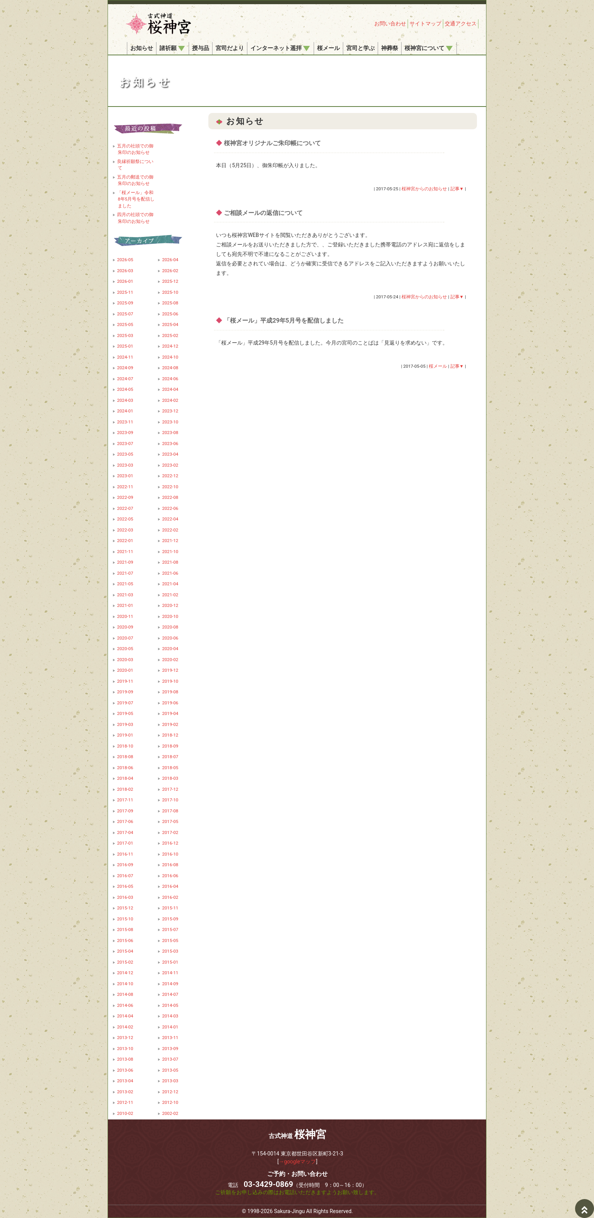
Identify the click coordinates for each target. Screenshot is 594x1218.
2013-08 (125, 1059)
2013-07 (170, 1059)
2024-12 (170, 346)
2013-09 (170, 1048)
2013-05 (170, 1070)
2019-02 (170, 724)
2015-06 (125, 940)
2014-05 (170, 1005)
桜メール (328, 48)
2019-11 (125, 681)
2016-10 (170, 854)
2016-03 (125, 897)
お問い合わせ (390, 23)
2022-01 (125, 540)
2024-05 (125, 389)
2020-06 (170, 638)
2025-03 (125, 335)
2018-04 (125, 778)
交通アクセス (461, 23)
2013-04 (125, 1080)
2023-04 (170, 454)
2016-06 (170, 875)
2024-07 (125, 378)
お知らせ (141, 48)
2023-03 (125, 465)
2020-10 (170, 616)
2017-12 (170, 789)
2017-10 (170, 800)
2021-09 (125, 562)
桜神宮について (429, 48)
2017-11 (125, 800)
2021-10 (170, 551)
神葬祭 (389, 48)
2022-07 (125, 508)
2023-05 (125, 454)
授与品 (200, 48)
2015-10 (125, 919)
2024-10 (170, 357)
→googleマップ (297, 1161)
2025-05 (125, 324)
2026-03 (125, 270)
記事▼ (457, 188)
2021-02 (170, 594)
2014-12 (125, 972)
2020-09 (125, 627)
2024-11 (125, 357)
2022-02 (170, 530)
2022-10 (170, 486)
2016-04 (170, 886)
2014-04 (125, 1016)
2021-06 (170, 573)
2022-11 (125, 486)
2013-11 (170, 1037)
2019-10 (170, 681)
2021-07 (125, 573)
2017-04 (125, 832)
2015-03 (170, 951)
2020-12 (170, 605)
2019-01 (125, 735)
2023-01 (125, 475)
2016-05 (125, 886)
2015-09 (170, 919)
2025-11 (125, 292)
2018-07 (170, 756)
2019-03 (125, 724)
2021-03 (125, 594)
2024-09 (125, 367)
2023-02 (170, 465)
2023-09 (125, 432)
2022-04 (170, 519)
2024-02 (170, 400)
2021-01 (125, 605)
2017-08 (170, 811)
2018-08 (125, 756)
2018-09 (170, 746)
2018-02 (125, 789)
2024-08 (170, 367)
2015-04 (125, 951)
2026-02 (170, 270)
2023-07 (125, 443)
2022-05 (125, 519)
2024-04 (170, 389)
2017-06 (125, 821)
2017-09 (125, 811)
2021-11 (125, 551)
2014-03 (170, 1016)
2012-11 (125, 1102)
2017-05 (170, 821)
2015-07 (170, 929)
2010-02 (125, 1113)
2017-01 (125, 843)
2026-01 (125, 281)
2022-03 (125, 530)
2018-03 (170, 778)
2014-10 (125, 983)
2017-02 (170, 832)
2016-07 (125, 875)
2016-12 (170, 843)
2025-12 (170, 281)
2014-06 (125, 1005)
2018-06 (125, 767)
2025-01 (125, 346)
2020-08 (170, 627)
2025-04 (170, 324)
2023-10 (170, 422)
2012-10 (170, 1102)
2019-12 (170, 670)
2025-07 (125, 314)
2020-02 (170, 659)
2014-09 (170, 983)
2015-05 (170, 940)
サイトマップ (425, 23)
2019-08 (170, 691)
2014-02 (125, 1027)
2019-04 (170, 713)
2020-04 (170, 648)
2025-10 (170, 292)
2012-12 (170, 1091)
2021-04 (170, 583)
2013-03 (170, 1080)
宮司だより (230, 48)
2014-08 (125, 994)
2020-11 (125, 616)
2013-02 (125, 1091)
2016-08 (170, 864)
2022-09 (125, 497)
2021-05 (125, 583)
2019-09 (125, 691)
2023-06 (170, 443)
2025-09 (125, 303)
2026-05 (125, 259)
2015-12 (125, 908)
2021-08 (170, 562)
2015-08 (125, 929)
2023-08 (170, 432)
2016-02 (170, 897)
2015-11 (170, 908)
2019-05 (125, 713)
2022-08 (170, 497)
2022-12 (170, 475)
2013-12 (125, 1037)
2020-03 (125, 659)
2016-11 (125, 854)
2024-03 (125, 400)
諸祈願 (172, 48)
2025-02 (170, 335)
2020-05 (125, 648)
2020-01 (125, 670)
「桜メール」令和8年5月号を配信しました (136, 199)
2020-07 (125, 638)
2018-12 (170, 735)
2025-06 (170, 314)
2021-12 (170, 540)
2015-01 (170, 962)
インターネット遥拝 (280, 48)
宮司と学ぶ (360, 48)
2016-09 (125, 864)
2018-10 (125, 746)
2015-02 (125, 962)
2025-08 (170, 303)
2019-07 (125, 702)
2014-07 (170, 994)
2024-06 (170, 378)
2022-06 (170, 508)
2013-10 (125, 1048)
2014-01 (170, 1027)
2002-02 (170, 1113)
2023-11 (125, 422)
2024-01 (125, 411)
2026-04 (170, 259)
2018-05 (170, 767)
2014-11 (170, 972)
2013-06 (125, 1070)
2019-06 (170, 702)
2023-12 (170, 411)
